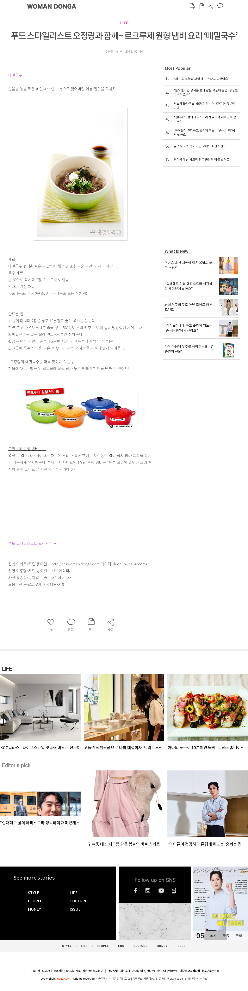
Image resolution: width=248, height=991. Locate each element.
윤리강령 (58, 971)
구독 (226, 935)
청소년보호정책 (210, 971)
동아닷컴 (113, 971)
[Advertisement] (70, 505)
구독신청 (35, 971)
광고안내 (47, 971)
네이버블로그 (174, 890)
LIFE (124, 23)
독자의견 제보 (73, 971)
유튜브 (161, 890)
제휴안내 (161, 971)
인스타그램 (147, 890)
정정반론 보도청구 (92, 971)
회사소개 (125, 971)
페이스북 (135, 890)
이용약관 (173, 971)
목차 (213, 935)
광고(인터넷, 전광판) (143, 971)
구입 (238, 935)
